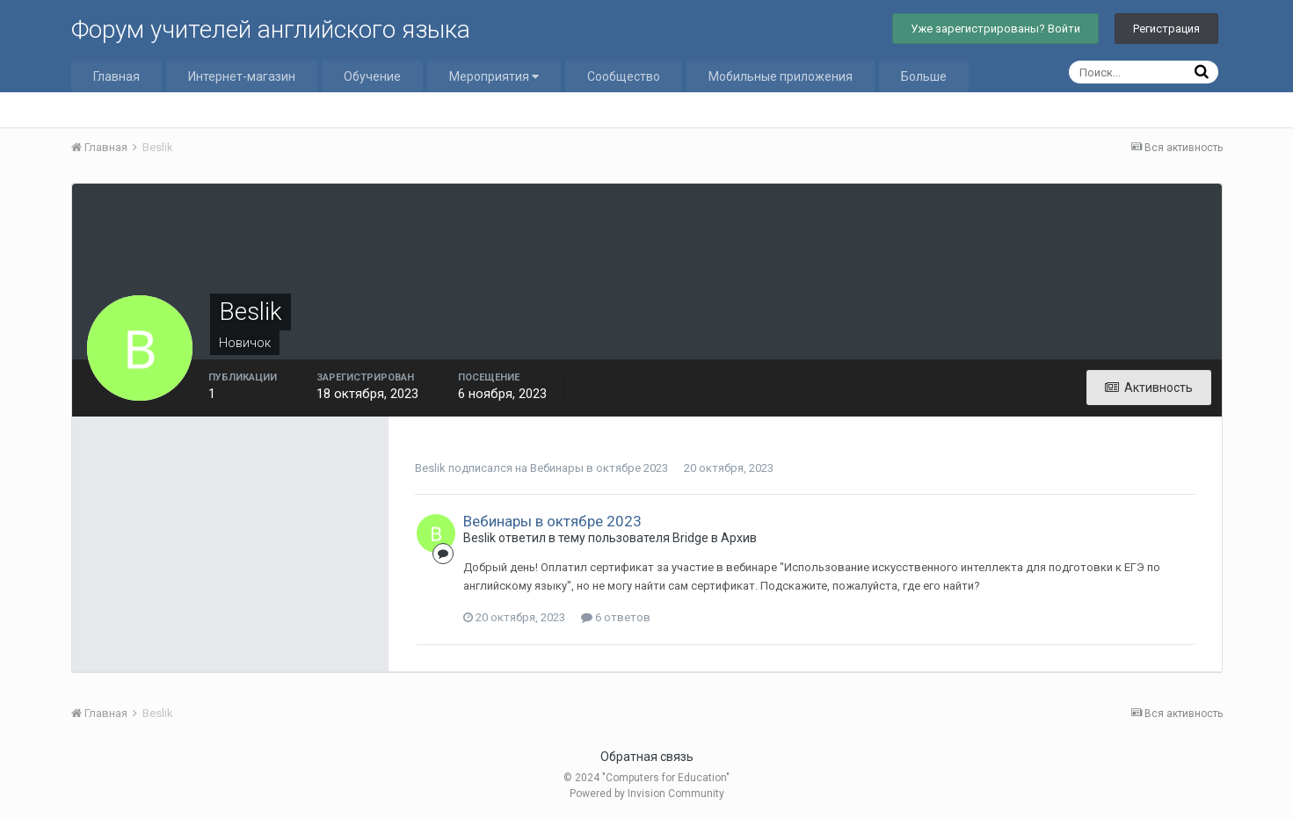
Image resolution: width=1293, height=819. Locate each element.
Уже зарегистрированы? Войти (995, 28)
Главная (116, 76)
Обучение (372, 76)
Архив (739, 538)
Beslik (430, 468)
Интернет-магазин (241, 76)
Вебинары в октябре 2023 (599, 468)
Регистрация (1166, 28)
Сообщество (623, 76)
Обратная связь (647, 757)
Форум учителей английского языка (270, 29)
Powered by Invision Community (647, 793)
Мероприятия (494, 76)
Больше (924, 76)
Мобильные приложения (780, 76)
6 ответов (615, 617)
